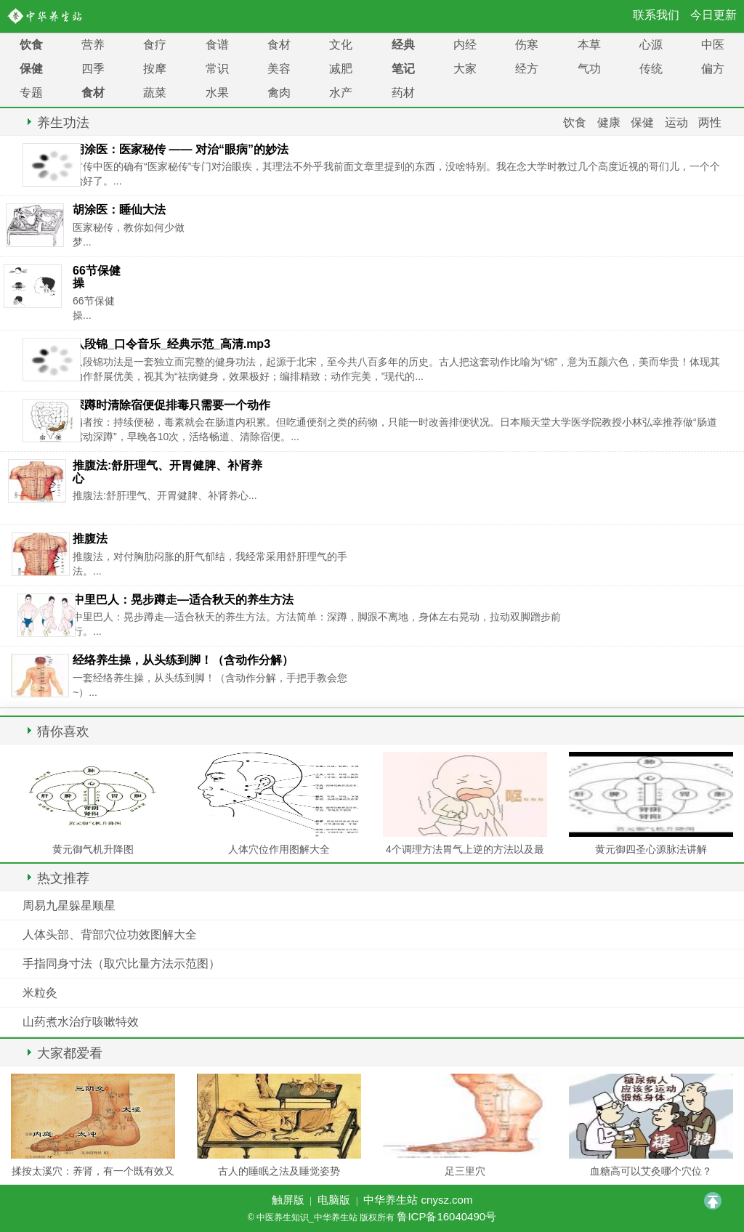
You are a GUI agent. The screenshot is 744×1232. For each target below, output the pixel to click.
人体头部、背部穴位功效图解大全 (110, 934)
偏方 (712, 68)
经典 (403, 44)
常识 (217, 68)
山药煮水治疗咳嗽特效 (81, 1022)
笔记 (403, 68)
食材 (279, 44)
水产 (340, 92)
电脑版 (334, 1200)
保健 (31, 68)
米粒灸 (40, 992)
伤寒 (526, 44)
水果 (217, 92)
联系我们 (656, 15)
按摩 (154, 68)
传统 (651, 68)
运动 (676, 122)
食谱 (217, 44)
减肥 (340, 68)
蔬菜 (154, 92)
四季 (93, 68)
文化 (340, 44)
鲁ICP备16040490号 (446, 1216)
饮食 (31, 44)
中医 (712, 44)
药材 (403, 92)
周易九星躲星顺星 (69, 905)
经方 (526, 68)
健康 (608, 122)
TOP (712, 1200)
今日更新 (713, 15)
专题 (31, 92)
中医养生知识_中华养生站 (47, 16)
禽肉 (279, 92)
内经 (465, 44)
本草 (589, 44)
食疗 (154, 44)
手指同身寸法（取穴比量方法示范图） (121, 963)
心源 (651, 44)
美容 (279, 68)
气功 (589, 68)
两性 (709, 122)
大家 (465, 68)
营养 (93, 44)
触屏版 (288, 1200)
